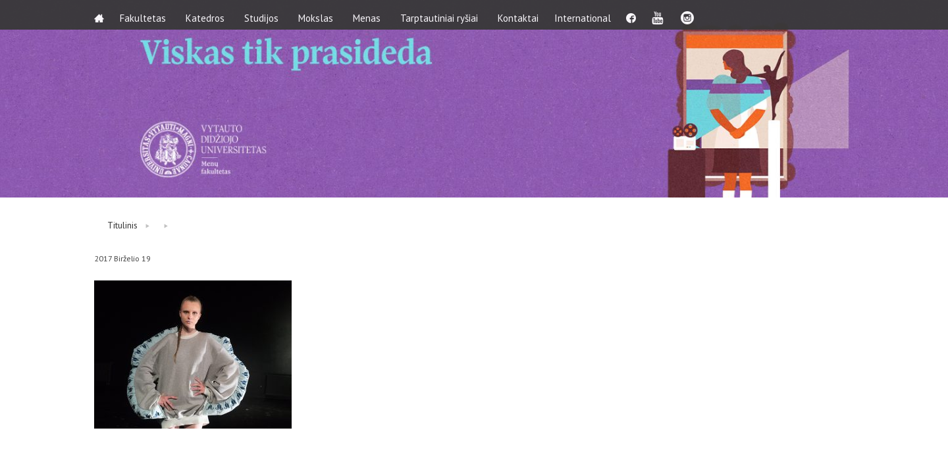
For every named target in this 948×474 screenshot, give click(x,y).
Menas (370, 15)
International (590, 15)
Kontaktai (522, 15)
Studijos (265, 15)
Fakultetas (147, 15)
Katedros (209, 15)
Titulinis (122, 225)
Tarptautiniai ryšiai (443, 15)
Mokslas (319, 15)
